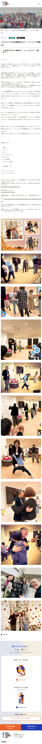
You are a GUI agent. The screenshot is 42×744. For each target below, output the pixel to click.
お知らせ (7, 30)
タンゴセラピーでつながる (21, 718)
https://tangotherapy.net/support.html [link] (10, 186)
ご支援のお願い (10, 727)
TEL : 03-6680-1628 (18, 737)
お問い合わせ (31, 727)
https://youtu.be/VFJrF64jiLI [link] (8, 192)
